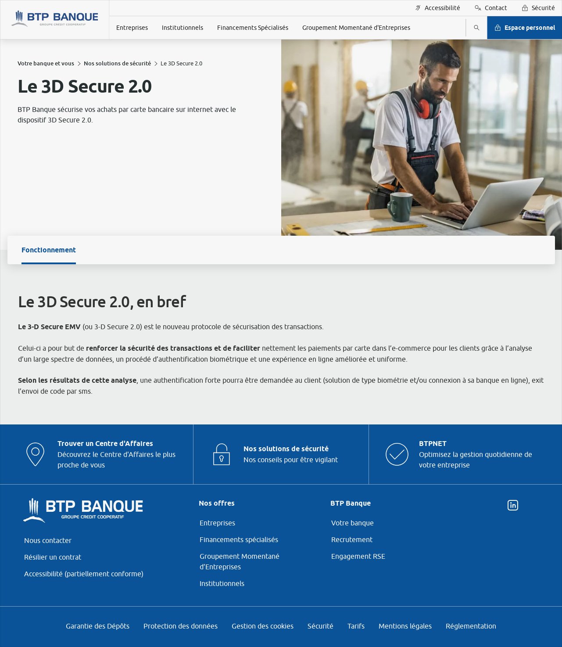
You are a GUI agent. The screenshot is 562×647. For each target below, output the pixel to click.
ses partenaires (269, 251)
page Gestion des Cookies (237, 399)
